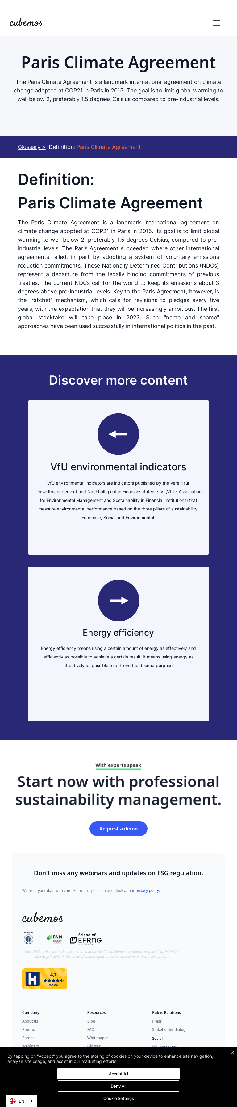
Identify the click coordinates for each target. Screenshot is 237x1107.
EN (17, 1101)
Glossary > (32, 147)
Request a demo (118, 828)
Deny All (118, 1086)
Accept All (118, 1073)
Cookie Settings (118, 1098)
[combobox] (21, 1101)
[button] (215, 23)
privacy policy (147, 890)
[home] (26, 23)
